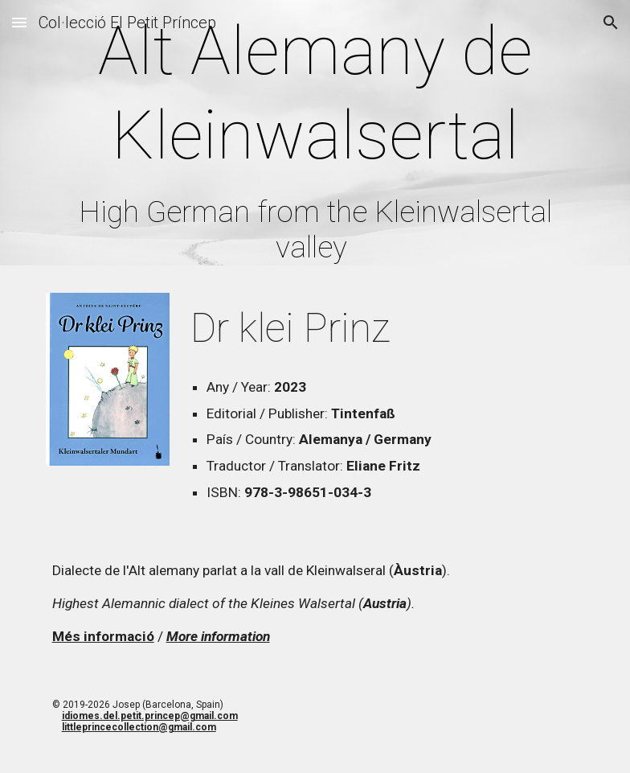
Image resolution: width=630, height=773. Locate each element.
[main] (315, 136)
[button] (19, 22)
